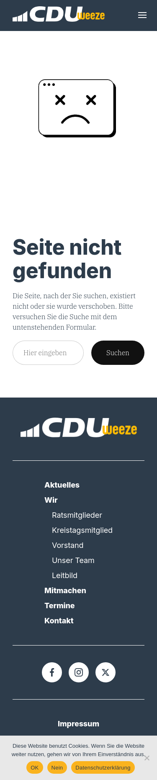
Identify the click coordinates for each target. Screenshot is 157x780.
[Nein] (146, 758)
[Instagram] (79, 672)
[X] (105, 672)
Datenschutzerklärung (102, 768)
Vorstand (68, 545)
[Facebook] (52, 672)
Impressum (78, 723)
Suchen (117, 352)
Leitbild (64, 575)
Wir (50, 500)
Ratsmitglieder (77, 515)
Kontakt (59, 620)
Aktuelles (62, 484)
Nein (57, 768)
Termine (59, 605)
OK (35, 768)
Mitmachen (65, 590)
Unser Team (73, 560)
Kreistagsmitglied (82, 530)
